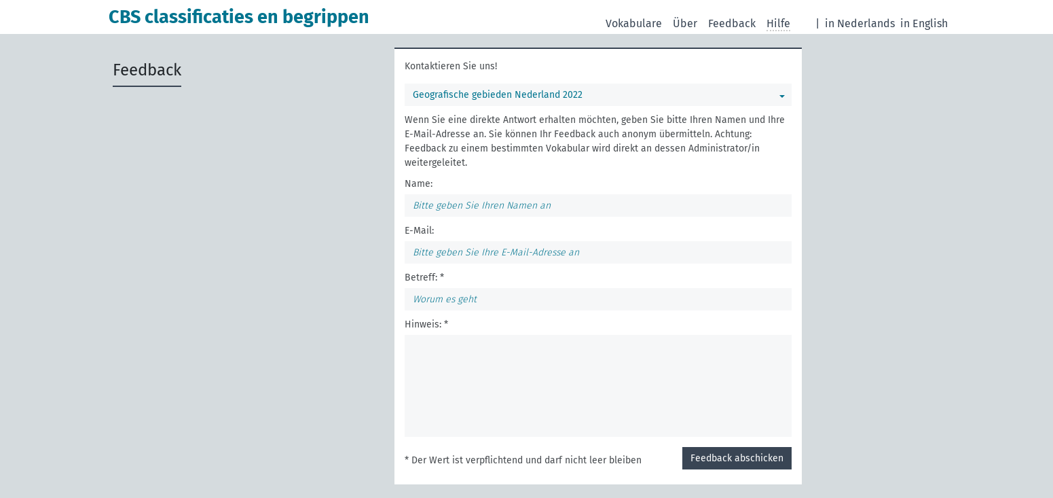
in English (924, 23)
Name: (418, 184)
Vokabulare (634, 23)
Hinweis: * (426, 324)
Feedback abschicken (736, 458)
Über (685, 23)
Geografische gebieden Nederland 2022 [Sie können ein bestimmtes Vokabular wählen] (498, 95)
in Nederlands (860, 23)
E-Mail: (419, 230)
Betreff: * (424, 277)
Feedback (732, 23)
